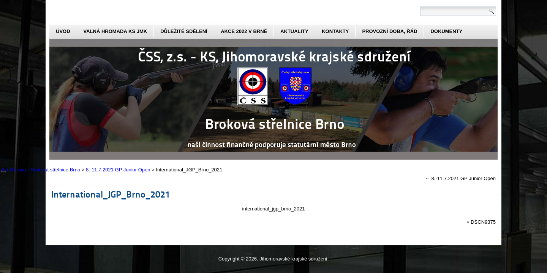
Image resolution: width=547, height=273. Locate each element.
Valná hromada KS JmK (115, 31)
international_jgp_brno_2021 (273, 209)
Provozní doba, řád (389, 31)
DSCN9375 (483, 222)
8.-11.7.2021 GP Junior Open (460, 178)
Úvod (63, 31)
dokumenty (446, 31)
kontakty (335, 31)
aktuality (294, 31)
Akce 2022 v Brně (244, 31)
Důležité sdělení (183, 31)
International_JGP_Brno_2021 (110, 194)
